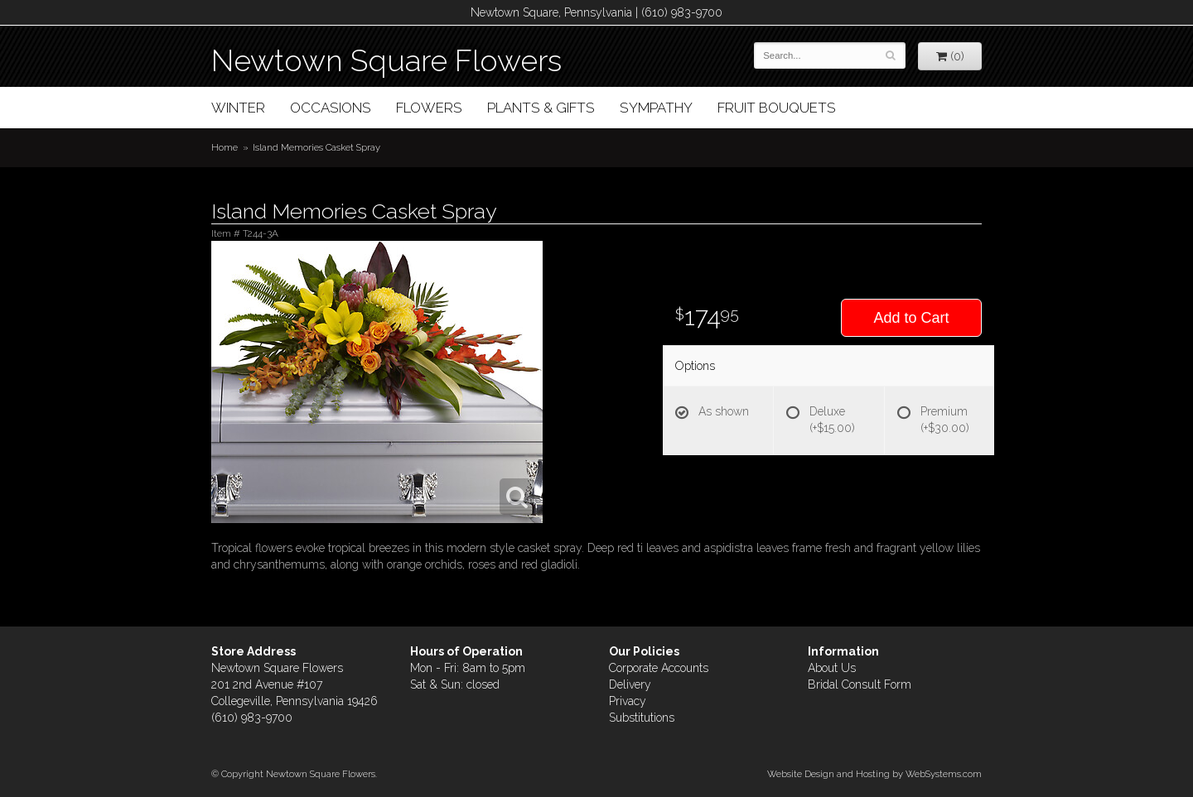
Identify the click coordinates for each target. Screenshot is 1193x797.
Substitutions (641, 717)
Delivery (630, 684)
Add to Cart (911, 318)
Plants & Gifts (541, 107)
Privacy (627, 701)
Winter (238, 107)
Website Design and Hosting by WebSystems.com (874, 774)
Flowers (429, 107)
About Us (832, 668)
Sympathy (656, 107)
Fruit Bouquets (776, 107)
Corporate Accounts (658, 668)
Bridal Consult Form (859, 684)
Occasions (330, 107)
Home (224, 147)
